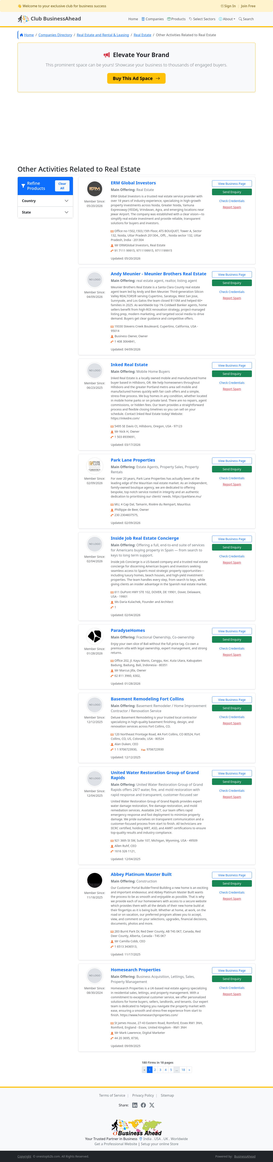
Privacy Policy (143, 1095)
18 (183, 1070)
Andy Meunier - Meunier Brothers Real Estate (158, 274)
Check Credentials (231, 201)
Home (133, 19)
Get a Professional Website (115, 1144)
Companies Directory (55, 35)
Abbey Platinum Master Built (141, 874)
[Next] (189, 1069)
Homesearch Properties (136, 970)
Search (246, 19)
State (26, 212)
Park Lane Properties (133, 460)
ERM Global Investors (133, 183)
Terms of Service (112, 1095)
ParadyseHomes (128, 630)
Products (176, 19)
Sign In (228, 6)
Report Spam (232, 207)
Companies (152, 19)
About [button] (226, 19)
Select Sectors (202, 19)
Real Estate (142, 35)
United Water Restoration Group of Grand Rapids (155, 775)
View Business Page (232, 184)
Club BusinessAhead (49, 19)
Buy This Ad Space (136, 78)
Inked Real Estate (129, 364)
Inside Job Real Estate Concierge (145, 538)
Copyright (24, 1156)
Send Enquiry (232, 192)
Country (29, 200)
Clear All (62, 186)
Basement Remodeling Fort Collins (147, 699)
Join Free (248, 6)
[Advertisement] (136, 132)
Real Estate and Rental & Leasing (103, 35)
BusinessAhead (245, 1156)
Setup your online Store (159, 1144)
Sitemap (167, 1095)
